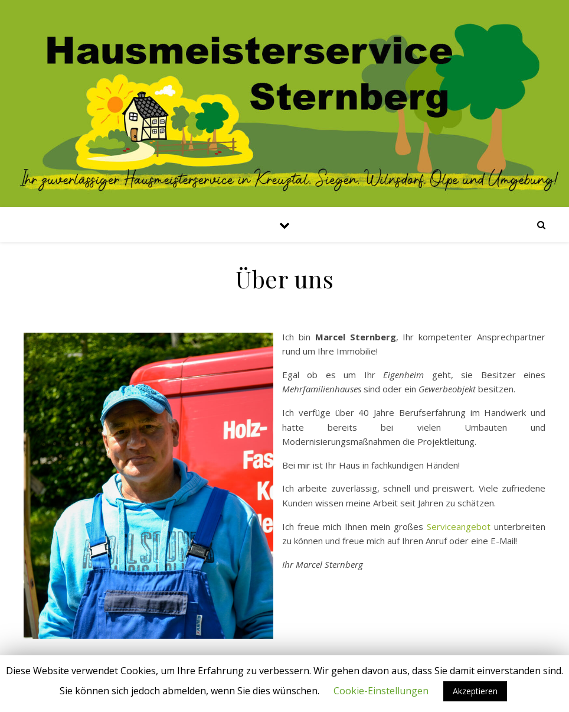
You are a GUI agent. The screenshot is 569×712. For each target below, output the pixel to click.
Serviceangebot (458, 526)
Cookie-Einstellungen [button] (381, 690)
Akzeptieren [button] (475, 691)
